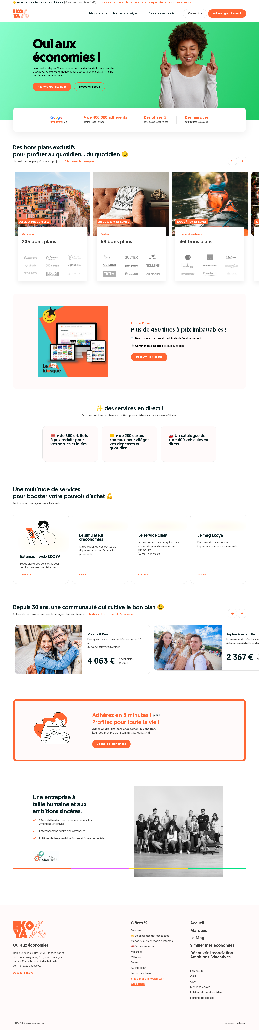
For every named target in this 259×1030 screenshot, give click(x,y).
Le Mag (197, 938)
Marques (136, 930)
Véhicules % (125, 3)
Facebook (229, 1023)
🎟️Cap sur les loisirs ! (143, 946)
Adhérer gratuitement (227, 13)
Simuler (83, 575)
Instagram (241, 1023)
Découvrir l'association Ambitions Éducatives (211, 955)
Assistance (138, 984)
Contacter (144, 575)
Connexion (195, 13)
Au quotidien (138, 968)
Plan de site (197, 971)
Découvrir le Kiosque (149, 357)
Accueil (197, 923)
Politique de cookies (202, 998)
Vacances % (108, 3)
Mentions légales (200, 987)
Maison (105, 234)
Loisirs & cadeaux (191, 234)
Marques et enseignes (126, 13)
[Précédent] (232, 161)
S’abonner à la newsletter (147, 979)
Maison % (140, 3)
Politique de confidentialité (206, 992)
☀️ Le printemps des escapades (150, 936)
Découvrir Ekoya (89, 87)
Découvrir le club (98, 13)
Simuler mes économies (162, 13)
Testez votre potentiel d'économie (111, 614)
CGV (193, 982)
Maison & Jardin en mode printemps (152, 941)
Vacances (28, 234)
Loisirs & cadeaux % (180, 3)
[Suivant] (242, 161)
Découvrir (25, 575)
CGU (193, 976)
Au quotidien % (157, 3)
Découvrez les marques (79, 161)
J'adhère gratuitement (52, 87)
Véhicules (136, 957)
